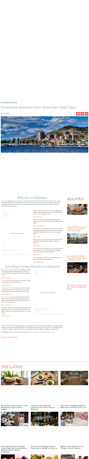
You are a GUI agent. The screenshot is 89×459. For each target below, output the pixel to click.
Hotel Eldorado (6, 297)
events (50, 54)
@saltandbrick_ (37, 254)
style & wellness (70, 54)
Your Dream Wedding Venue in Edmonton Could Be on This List (44, 447)
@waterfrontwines (38, 226)
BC (2, 102)
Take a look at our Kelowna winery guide (42, 332)
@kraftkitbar (37, 245)
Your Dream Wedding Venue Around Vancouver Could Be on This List (77, 258)
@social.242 (36, 236)
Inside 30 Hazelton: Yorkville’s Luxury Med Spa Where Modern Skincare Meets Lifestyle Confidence (14, 449)
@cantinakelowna (7, 294)
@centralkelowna (38, 262)
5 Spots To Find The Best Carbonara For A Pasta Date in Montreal (43, 407)
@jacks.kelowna (6, 278)
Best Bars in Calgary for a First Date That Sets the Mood (77, 287)
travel (59, 54)
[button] (78, 114)
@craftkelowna (6, 315)
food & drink (39, 54)
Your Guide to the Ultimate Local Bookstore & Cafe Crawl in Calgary (14, 407)
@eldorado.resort (7, 305)
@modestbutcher (7, 285)
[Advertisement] (32, 350)
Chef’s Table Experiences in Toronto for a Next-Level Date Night (77, 229)
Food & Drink (8, 102)
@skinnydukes (37, 216)
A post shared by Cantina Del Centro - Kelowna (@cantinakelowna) (19, 254)
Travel (15, 102)
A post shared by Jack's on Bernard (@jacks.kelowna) (48, 314)
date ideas (27, 54)
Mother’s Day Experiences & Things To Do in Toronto (72, 447)
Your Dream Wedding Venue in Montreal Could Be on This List (73, 406)
